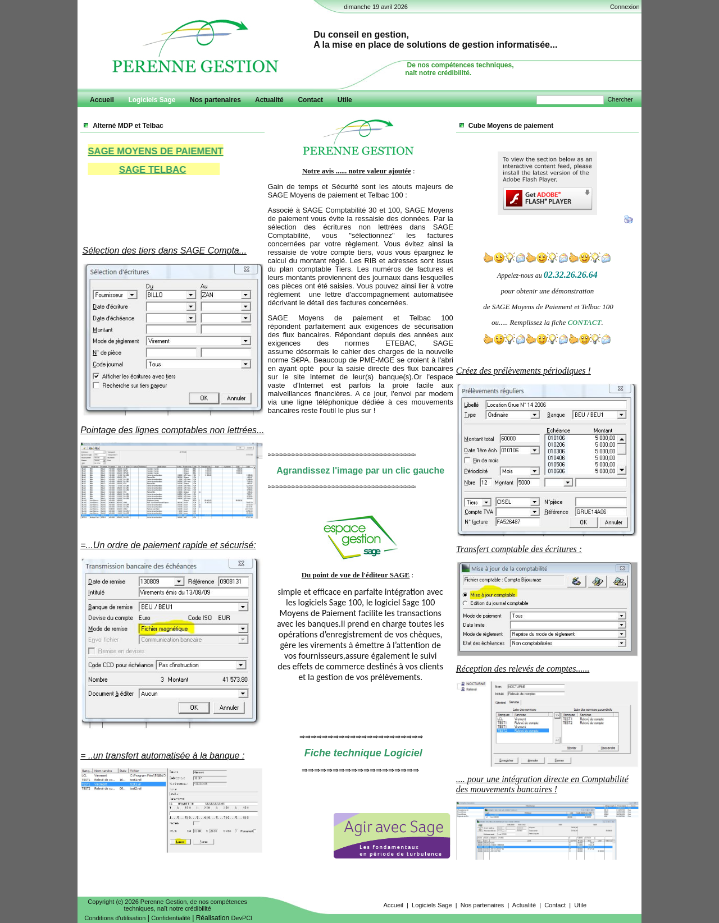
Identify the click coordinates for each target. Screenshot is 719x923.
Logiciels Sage (432, 905)
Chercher (620, 99)
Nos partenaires (482, 905)
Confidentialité (170, 918)
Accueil (393, 905)
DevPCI (241, 918)
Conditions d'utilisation (114, 918)
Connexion (625, 6)
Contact (555, 905)
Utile (580, 905)
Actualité (524, 905)
